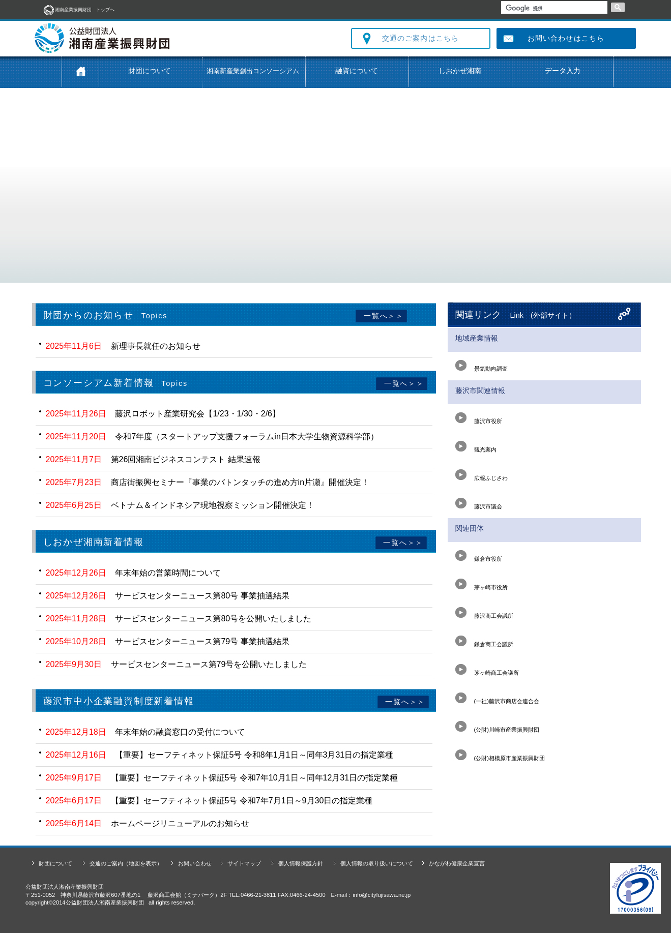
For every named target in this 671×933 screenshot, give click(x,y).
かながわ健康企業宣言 (457, 863)
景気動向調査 (481, 365)
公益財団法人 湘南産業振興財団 (170, 38)
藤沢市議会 (478, 503)
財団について (149, 71)
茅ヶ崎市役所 (481, 584)
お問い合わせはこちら (566, 38)
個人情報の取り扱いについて (376, 863)
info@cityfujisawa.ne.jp (382, 895)
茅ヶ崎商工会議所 (487, 670)
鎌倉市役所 (478, 556)
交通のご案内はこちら (420, 38)
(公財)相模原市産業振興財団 (500, 755)
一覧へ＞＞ (382, 316)
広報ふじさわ (481, 475)
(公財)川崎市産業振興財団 (497, 726)
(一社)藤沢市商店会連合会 (497, 698)
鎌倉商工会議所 (484, 641)
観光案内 (476, 446)
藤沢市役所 (478, 418)
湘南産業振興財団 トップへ (78, 9)
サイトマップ (244, 863)
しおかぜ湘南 (460, 71)
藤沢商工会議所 (484, 613)
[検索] (553, 8)
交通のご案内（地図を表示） (126, 863)
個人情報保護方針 (300, 863)
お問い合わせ (195, 863)
